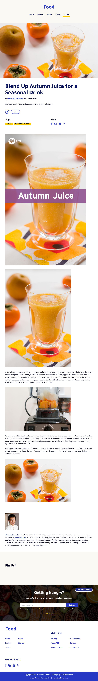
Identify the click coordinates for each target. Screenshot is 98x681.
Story (9, 124)
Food (49, 7)
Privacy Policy (43, 609)
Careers (73, 643)
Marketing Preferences (61, 678)
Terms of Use (46, 678)
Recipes (40, 14)
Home (31, 14)
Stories (66, 14)
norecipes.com (20, 537)
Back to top (84, 589)
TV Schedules (75, 639)
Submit (72, 605)
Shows (49, 14)
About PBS (55, 643)
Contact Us (74, 647)
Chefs (58, 14)
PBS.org (54, 639)
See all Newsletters (49, 614)
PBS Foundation (57, 647)
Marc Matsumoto (15, 99)
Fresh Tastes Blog (22, 124)
